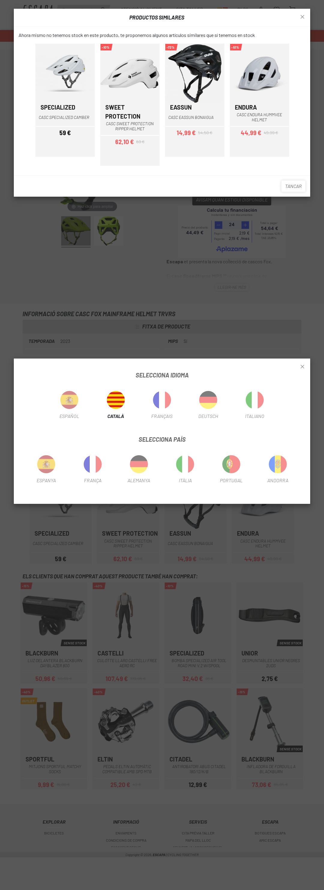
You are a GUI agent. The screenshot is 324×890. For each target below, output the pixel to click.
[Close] (302, 367)
